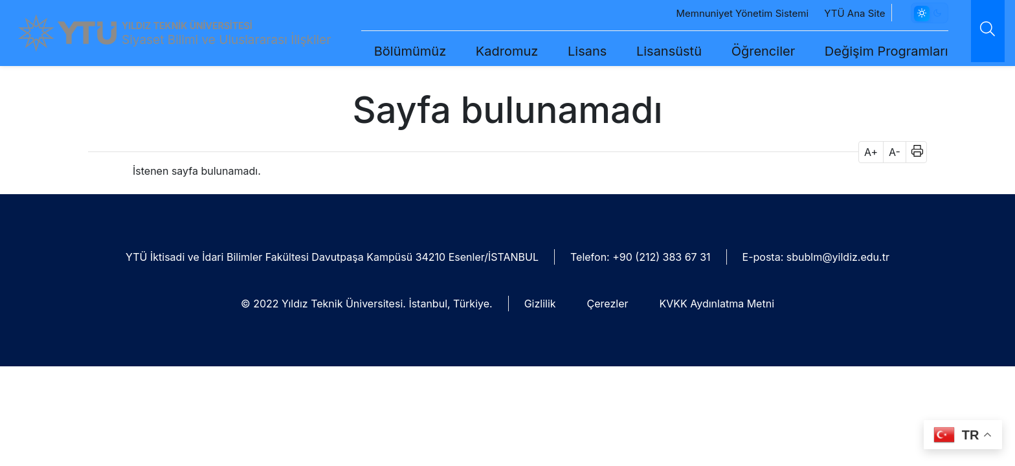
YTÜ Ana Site (833, 13)
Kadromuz (485, 51)
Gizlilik (540, 303)
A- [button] (894, 152)
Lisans (565, 51)
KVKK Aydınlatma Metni (717, 303)
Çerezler (608, 303)
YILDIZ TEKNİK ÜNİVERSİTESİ (187, 25)
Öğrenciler (741, 51)
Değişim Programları (864, 51)
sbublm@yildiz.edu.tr (837, 256)
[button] (913, 152)
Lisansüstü (647, 51)
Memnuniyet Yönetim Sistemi (720, 13)
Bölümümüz (388, 51)
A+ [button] (871, 152)
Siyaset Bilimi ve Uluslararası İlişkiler (226, 39)
